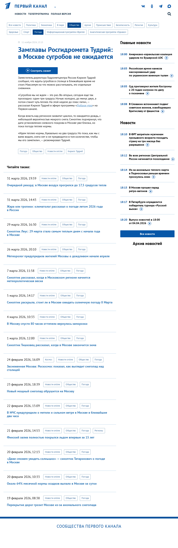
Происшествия (103, 25)
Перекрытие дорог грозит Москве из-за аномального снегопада (51, 505)
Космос (48, 359)
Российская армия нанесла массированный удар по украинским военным (151, 72)
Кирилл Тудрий (75, 151)
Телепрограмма (38, 13)
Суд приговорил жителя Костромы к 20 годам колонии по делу (150, 90)
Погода (38, 32)
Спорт (26, 32)
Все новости (15, 25)
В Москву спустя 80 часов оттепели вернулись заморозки (47, 324)
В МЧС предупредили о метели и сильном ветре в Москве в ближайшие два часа (57, 414)
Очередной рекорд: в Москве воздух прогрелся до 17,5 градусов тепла (56, 185)
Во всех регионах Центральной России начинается (152, 157)
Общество (74, 25)
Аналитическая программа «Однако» (108, 32)
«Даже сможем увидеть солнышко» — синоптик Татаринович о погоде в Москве (56, 460)
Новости (20, 13)
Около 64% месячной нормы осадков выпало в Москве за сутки (52, 484)
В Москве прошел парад (144, 189)
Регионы (99, 430)
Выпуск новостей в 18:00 (144, 221)
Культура (152, 25)
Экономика (46, 25)
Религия (139, 25)
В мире (60, 25)
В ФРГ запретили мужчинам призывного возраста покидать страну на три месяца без (148, 139)
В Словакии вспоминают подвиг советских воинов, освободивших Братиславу (150, 107)
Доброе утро (84, 105)
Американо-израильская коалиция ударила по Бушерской (150, 56)
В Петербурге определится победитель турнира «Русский (148, 205)
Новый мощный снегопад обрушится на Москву (40, 391)
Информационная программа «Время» (66, 32)
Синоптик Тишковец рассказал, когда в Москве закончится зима (51, 345)
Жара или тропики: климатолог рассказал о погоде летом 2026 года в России (55, 208)
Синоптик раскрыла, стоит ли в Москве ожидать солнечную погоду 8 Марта (59, 302)
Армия (87, 25)
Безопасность (123, 25)
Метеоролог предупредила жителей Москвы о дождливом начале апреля (58, 256)
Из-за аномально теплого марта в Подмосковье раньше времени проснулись (149, 173)
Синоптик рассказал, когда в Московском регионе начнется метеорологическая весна (48, 279)
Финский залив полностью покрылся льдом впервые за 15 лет (50, 437)
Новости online (54, 151)
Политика (31, 25)
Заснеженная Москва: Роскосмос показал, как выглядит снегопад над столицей (55, 368)
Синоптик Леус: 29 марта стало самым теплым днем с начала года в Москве (53, 233)
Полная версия (61, 13)
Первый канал (31, 6)
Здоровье (13, 32)
